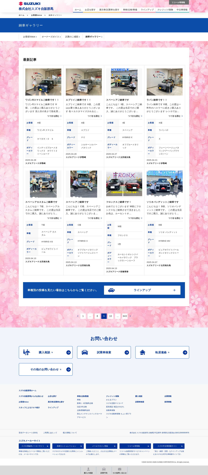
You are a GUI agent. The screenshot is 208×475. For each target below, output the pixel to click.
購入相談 (138, 396)
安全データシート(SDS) (28, 433)
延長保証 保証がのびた (115, 407)
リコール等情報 (133, 446)
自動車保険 (110, 410)
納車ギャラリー (93, 37)
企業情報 (167, 396)
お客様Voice (36, 15)
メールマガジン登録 (100, 446)
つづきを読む (53, 116)
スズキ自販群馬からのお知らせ (31, 396)
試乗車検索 (139, 402)
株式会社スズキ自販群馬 (36, 9)
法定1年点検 (82, 407)
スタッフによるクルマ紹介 (29, 408)
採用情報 (167, 402)
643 (125, 316)
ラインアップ (53, 408)
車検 (79, 400)
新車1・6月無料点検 (85, 403)
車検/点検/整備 (82, 396)
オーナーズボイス (50, 37)
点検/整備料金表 (83, 410)
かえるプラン (111, 400)
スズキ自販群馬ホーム (27, 391)
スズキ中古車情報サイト (167, 446)
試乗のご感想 (71, 37)
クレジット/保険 (112, 396)
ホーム (21, 15)
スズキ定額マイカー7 (114, 403)
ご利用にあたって (50, 433)
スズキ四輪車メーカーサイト (32, 446)
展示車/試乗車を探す (56, 402)
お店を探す (52, 396)
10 (110, 316)
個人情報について (70, 433)
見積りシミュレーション (66, 446)
